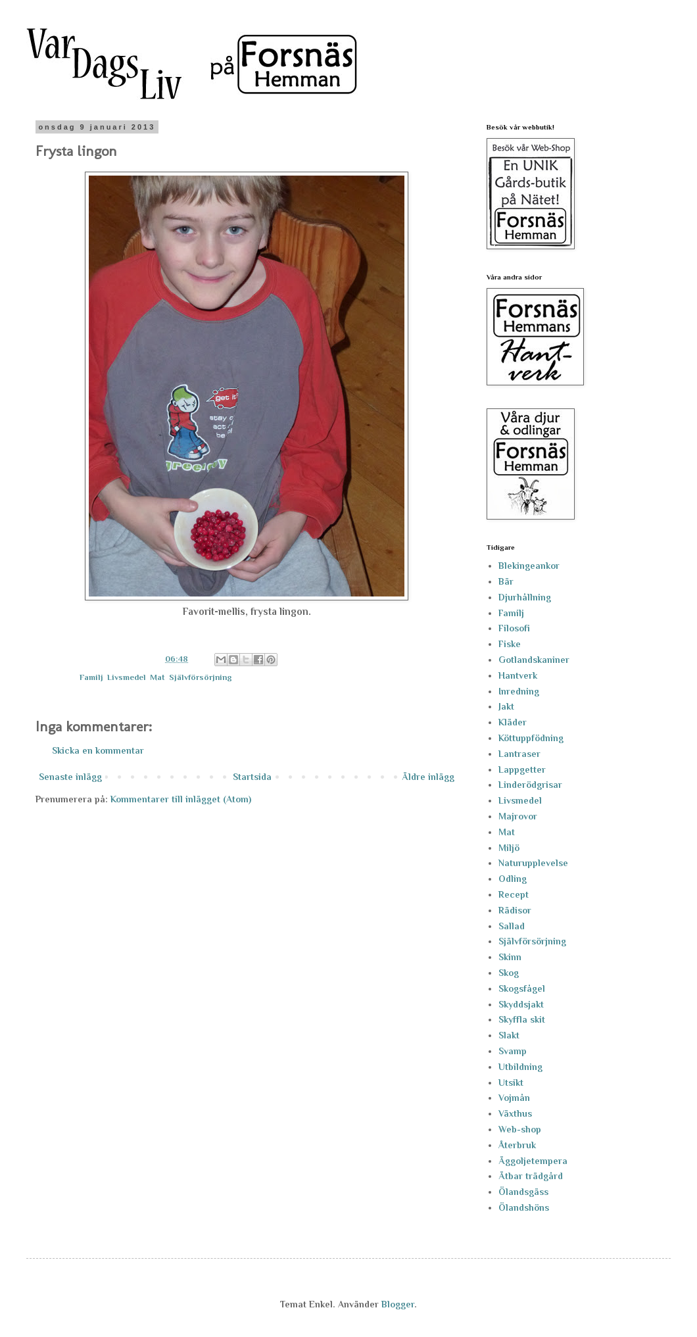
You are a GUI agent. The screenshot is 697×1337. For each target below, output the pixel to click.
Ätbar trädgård (530, 1176)
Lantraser (519, 753)
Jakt (506, 706)
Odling (512, 878)
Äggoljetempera (532, 1160)
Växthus (515, 1113)
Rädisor (514, 910)
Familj (91, 677)
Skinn (509, 957)
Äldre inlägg (428, 776)
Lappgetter (522, 769)
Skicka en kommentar (98, 750)
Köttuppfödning (531, 738)
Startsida (252, 776)
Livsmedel (126, 677)
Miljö (508, 847)
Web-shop (519, 1129)
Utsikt (510, 1082)
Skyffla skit (521, 1019)
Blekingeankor (529, 565)
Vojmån (514, 1097)
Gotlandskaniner (533, 659)
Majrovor (517, 816)
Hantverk (517, 675)
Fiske (509, 644)
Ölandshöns (523, 1207)
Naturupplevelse (533, 863)
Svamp (512, 1051)
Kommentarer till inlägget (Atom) (180, 799)
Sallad (511, 926)
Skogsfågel (521, 988)
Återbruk (517, 1145)
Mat (157, 677)
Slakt (508, 1035)
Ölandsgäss (523, 1191)
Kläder (512, 722)
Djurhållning (524, 597)
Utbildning (520, 1066)
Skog (508, 972)
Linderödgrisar (530, 784)
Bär (506, 581)
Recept (513, 894)
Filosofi (514, 628)
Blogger (397, 1304)
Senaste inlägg (70, 776)
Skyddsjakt (521, 1004)
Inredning (518, 691)
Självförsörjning (200, 677)
